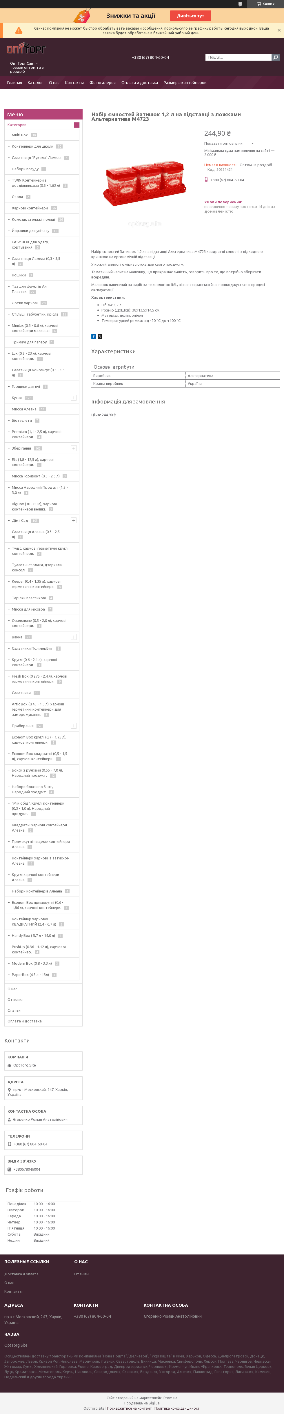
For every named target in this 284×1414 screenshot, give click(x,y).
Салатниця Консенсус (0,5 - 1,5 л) (38, 372)
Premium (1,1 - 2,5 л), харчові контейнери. (36, 434)
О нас (54, 82)
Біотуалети (22, 420)
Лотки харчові (25, 303)
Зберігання (21, 448)
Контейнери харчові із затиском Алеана (41, 860)
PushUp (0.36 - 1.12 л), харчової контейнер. (39, 949)
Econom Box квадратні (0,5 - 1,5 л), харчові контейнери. (39, 756)
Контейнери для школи (32, 146)
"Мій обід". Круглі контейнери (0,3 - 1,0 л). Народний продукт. (38, 808)
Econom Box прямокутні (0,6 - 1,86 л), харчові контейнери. (37, 905)
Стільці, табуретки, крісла (35, 314)
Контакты (74, 82)
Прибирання (23, 726)
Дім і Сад (20, 520)
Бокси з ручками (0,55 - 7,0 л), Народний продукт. (37, 772)
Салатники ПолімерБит (32, 648)
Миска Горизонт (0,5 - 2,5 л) (36, 476)
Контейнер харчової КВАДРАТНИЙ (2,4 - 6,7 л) (34, 921)
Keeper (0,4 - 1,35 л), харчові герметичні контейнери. (36, 584)
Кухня (17, 398)
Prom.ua (170, 1398)
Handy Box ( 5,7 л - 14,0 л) (33, 935)
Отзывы (15, 999)
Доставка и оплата (21, 1274)
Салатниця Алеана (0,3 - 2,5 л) (36, 534)
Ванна (17, 637)
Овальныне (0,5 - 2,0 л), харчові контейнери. (39, 623)
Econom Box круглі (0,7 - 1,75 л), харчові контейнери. (39, 739)
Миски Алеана (24, 409)
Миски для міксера (28, 609)
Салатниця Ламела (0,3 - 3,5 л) (36, 261)
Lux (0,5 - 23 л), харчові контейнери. (31, 356)
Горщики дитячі (26, 386)
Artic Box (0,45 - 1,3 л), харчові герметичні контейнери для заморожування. (38, 709)
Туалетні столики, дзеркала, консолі (37, 567)
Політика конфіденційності (177, 1408)
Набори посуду (25, 169)
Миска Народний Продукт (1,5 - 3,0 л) (40, 490)
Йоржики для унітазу (30, 231)
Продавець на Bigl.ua (142, 1403)
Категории (17, 125)
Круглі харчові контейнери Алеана (35, 877)
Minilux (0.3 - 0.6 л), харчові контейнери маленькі (35, 328)
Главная (14, 82)
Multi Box (20, 135)
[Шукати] (276, 57)
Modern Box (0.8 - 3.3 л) (32, 963)
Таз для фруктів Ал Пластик (29, 289)
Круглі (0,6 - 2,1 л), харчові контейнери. (34, 662)
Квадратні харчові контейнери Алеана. (39, 827)
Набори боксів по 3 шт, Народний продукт (32, 789)
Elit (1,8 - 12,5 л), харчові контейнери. (33, 462)
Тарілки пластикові (29, 598)
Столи (17, 197)
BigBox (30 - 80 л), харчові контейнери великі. (34, 506)
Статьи (14, 1010)
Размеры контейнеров (185, 82)
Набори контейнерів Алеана (37, 891)
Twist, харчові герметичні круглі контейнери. (40, 550)
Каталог (35, 82)
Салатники (21, 693)
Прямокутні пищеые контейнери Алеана (41, 844)
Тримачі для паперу (29, 342)
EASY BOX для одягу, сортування (30, 244)
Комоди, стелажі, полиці (33, 219)
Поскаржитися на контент (129, 1408)
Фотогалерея (103, 82)
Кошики (19, 275)
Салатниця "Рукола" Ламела (36, 157)
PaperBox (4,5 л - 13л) (30, 975)
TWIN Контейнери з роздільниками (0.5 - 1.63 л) (36, 182)
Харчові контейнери (30, 208)
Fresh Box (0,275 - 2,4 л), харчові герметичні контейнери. (39, 678)
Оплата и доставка (139, 82)
